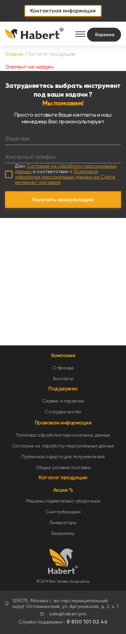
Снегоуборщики (63, 511)
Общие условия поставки (63, 467)
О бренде (63, 367)
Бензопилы (62, 533)
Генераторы (63, 522)
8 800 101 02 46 (87, 621)
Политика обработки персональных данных (63, 435)
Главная (14, 54)
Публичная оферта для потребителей (63, 456)
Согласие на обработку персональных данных (63, 445)
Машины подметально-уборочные (63, 501)
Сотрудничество (63, 411)
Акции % (63, 490)
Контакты (63, 378)
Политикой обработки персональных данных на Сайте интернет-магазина (65, 177)
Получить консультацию (62, 199)
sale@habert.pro (67, 613)
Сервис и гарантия (63, 401)
